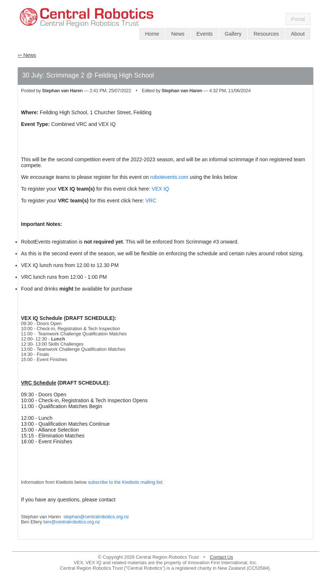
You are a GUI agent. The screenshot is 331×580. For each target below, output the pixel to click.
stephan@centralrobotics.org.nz (96, 516)
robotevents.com (169, 177)
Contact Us (221, 557)
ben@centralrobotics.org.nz (71, 522)
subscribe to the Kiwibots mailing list (125, 482)
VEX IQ (160, 189)
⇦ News (27, 55)
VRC (150, 200)
